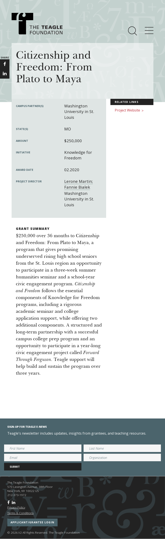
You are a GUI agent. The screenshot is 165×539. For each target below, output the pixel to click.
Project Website (129, 110)
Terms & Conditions (20, 513)
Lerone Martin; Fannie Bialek (78, 184)
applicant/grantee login (32, 522)
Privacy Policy (16, 507)
